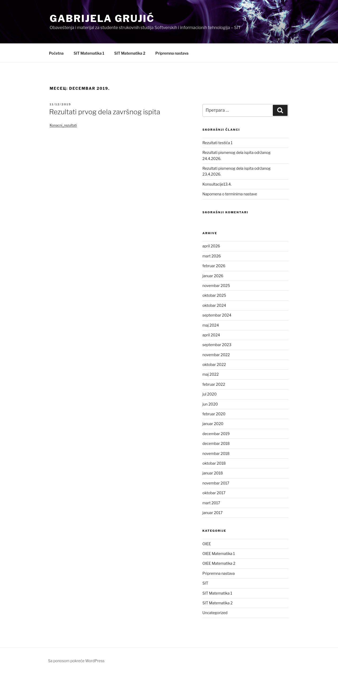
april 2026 (211, 246)
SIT (205, 583)
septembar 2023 (217, 344)
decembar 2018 (216, 443)
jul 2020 (210, 394)
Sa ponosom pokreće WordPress (76, 660)
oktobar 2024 (214, 305)
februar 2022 (214, 384)
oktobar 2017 (214, 493)
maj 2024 (211, 325)
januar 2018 (213, 473)
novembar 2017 (216, 483)
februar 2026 (214, 265)
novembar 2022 (216, 354)
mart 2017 (211, 503)
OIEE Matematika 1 (219, 553)
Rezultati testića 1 (218, 142)
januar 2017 (213, 512)
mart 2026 (212, 256)
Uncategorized (215, 612)
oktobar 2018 (214, 463)
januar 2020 (213, 423)
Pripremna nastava (171, 53)
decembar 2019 (216, 433)
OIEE (207, 544)
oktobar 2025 (214, 295)
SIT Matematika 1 (89, 53)
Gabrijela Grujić (102, 18)
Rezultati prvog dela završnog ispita (104, 112)
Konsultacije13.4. (217, 184)
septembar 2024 (217, 315)
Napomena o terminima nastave (230, 194)
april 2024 (211, 335)
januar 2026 (213, 276)
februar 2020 (214, 414)
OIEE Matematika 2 (219, 563)
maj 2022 (211, 374)
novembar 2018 (216, 453)
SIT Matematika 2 (129, 53)
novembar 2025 (216, 285)
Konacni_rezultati (63, 125)
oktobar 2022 (214, 364)
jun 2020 (210, 404)
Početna (56, 53)
